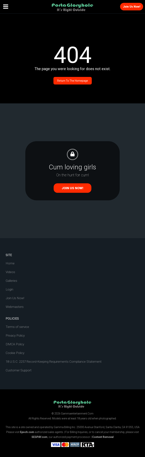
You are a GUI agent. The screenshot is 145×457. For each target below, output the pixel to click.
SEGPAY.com (39, 436)
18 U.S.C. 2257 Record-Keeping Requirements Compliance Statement (54, 361)
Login (9, 289)
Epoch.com (27, 432)
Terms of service (17, 327)
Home (10, 263)
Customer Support (19, 370)
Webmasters (15, 307)
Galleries (11, 281)
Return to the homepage (72, 80)
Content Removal (103, 436)
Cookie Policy (15, 353)
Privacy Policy (15, 335)
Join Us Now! (131, 6)
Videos (10, 272)
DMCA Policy (15, 344)
